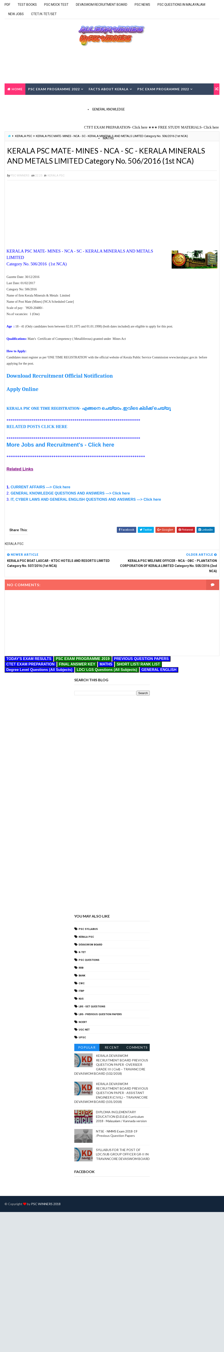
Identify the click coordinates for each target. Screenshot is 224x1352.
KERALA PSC (56, 175)
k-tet (82, 952)
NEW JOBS (16, 14)
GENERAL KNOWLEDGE (108, 109)
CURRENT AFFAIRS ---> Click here (40, 487)
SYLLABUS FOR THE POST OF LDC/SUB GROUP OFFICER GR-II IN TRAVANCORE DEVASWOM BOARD (123, 1154)
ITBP (81, 990)
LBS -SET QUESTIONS (92, 1006)
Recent (112, 1047)
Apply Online (22, 389)
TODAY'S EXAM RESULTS (28, 100)
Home (17, 89)
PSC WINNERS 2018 (46, 1204)
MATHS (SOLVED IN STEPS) (34, 146)
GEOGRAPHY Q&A (76, 129)
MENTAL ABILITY (78, 146)
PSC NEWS (142, 4)
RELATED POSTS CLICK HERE (37, 426)
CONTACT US (108, 100)
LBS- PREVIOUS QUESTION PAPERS (100, 1014)
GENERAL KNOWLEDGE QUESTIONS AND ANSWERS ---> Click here (70, 493)
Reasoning (161, 146)
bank (82, 975)
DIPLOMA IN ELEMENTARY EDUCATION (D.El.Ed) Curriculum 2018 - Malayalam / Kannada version (121, 1116)
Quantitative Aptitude (122, 146)
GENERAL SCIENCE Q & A (32, 129)
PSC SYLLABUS (88, 929)
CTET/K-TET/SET (44, 14)
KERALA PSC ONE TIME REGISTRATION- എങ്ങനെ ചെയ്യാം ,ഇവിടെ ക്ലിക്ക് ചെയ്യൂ (89, 408)
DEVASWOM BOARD (90, 944)
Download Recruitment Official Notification (60, 376)
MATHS (108, 138)
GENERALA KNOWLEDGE (32, 117)
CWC (82, 983)
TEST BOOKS (27, 4)
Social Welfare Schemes (83, 117)
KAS (81, 998)
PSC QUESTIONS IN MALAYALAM (181, 4)
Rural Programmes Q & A (140, 117)
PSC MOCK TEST (56, 4)
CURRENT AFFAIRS (75, 100)
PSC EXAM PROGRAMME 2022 (54, 89)
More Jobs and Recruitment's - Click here (60, 445)
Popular (87, 1047)
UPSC (82, 1037)
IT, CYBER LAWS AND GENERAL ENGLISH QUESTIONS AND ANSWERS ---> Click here (86, 499)
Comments (137, 1047)
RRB (81, 967)
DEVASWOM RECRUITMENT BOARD (101, 4)
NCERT (83, 1022)
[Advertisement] (45, 214)
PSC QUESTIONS (89, 960)
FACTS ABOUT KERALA (108, 89)
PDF (7, 4)
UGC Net (84, 1029)
